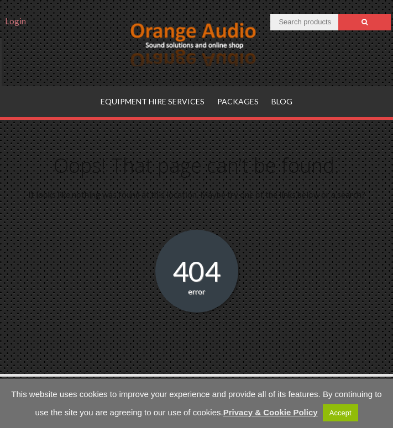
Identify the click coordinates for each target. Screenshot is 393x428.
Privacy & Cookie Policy (270, 412)
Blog (281, 101)
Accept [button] (340, 413)
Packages (238, 101)
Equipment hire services (153, 101)
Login (15, 21)
